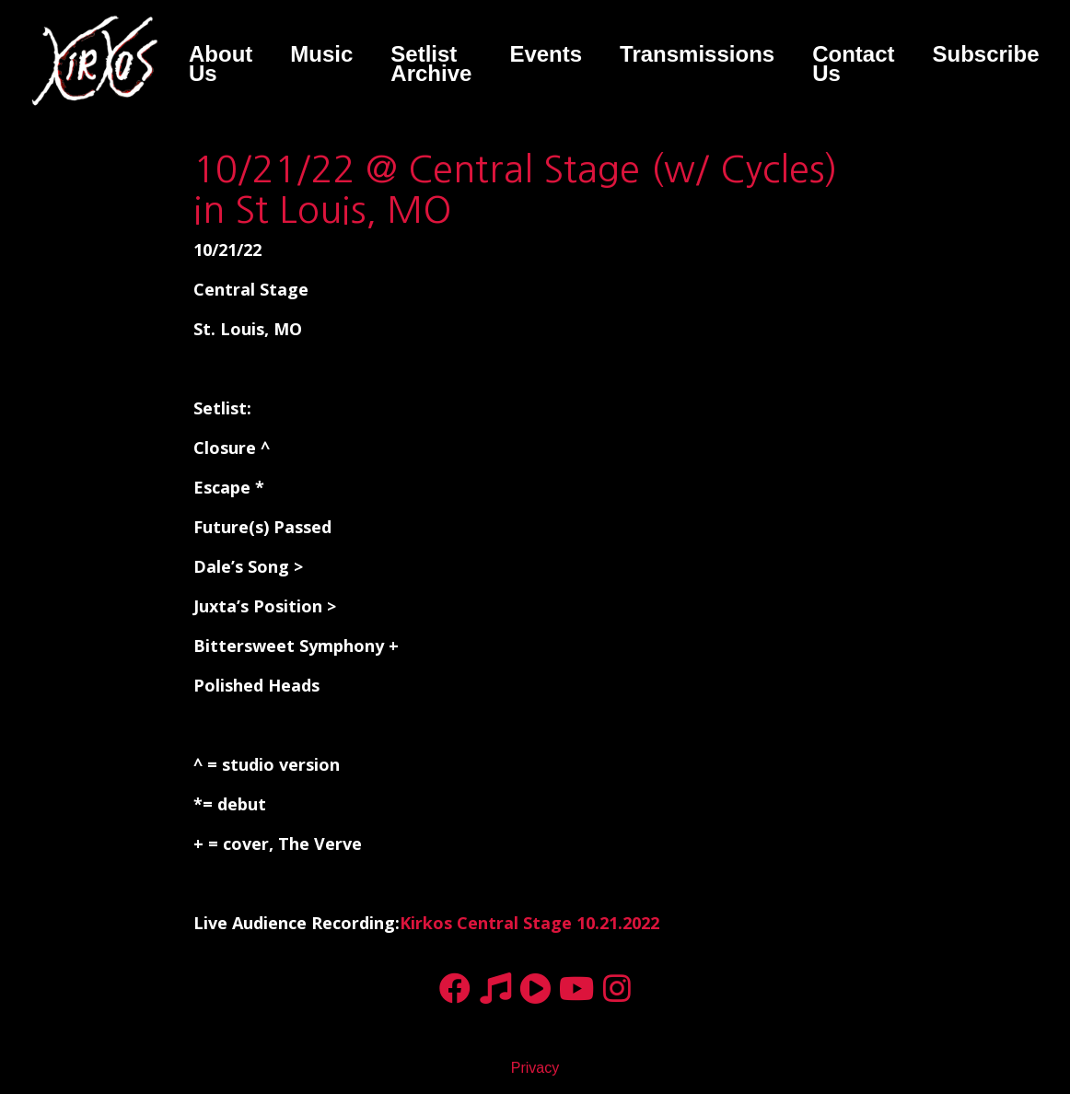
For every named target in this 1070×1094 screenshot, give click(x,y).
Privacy (535, 1068)
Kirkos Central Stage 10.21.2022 (529, 923)
